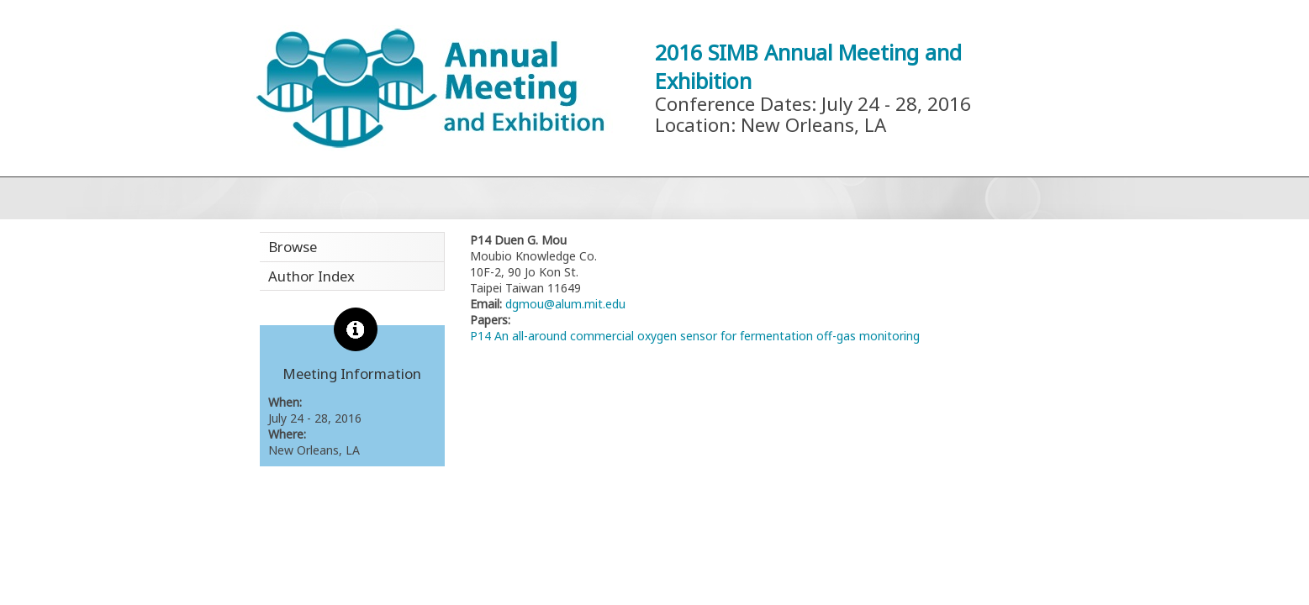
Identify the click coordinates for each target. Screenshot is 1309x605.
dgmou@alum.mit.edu (563, 304)
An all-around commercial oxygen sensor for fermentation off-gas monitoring (707, 336)
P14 (480, 336)
